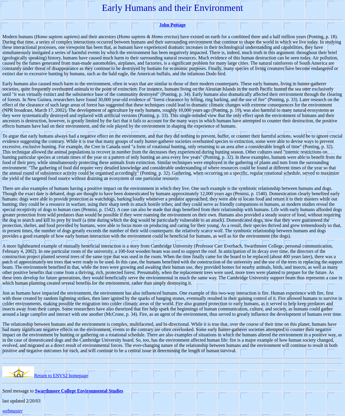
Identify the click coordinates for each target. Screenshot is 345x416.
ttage (181, 24)
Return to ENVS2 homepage (45, 375)
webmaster (12, 410)
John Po (167, 24)
